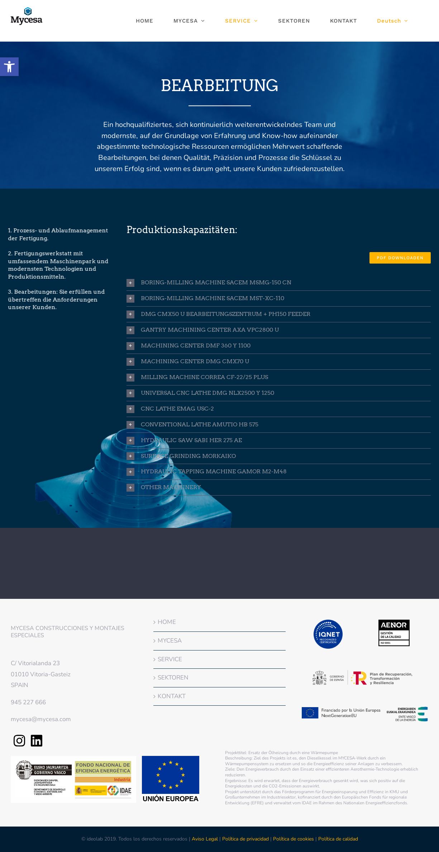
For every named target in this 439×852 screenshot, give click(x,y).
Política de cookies (293, 839)
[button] (9, 66)
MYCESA (170, 640)
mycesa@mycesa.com (41, 719)
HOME (167, 622)
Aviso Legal (205, 839)
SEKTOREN (173, 677)
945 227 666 (28, 702)
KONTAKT (172, 696)
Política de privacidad (245, 839)
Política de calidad (338, 839)
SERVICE (170, 659)
